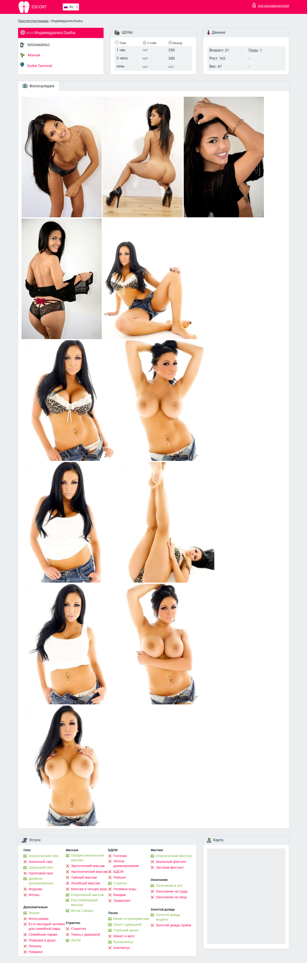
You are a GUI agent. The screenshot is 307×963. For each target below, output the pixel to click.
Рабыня (120, 877)
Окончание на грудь (172, 891)
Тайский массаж (84, 877)
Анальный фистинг (171, 862)
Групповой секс (41, 873)
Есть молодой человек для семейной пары (47, 926)
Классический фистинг (174, 856)
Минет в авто (124, 936)
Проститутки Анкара (33, 21)
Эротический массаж (88, 866)
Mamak (30, 55)
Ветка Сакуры (82, 910)
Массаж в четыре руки (89, 889)
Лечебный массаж (85, 883)
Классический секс (44, 856)
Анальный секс (41, 862)
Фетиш (34, 895)
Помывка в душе (42, 940)
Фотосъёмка (38, 919)
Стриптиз (78, 929)
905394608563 (38, 45)
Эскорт (34, 913)
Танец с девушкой (85, 934)
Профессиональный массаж (87, 857)
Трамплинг (122, 901)
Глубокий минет (126, 930)
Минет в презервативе (131, 919)
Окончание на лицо (171, 897)
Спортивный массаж (87, 895)
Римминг (36, 952)
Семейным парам (43, 934)
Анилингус (122, 948)
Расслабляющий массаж (84, 902)
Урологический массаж (89, 872)
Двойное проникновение (41, 880)
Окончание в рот (169, 885)
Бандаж (120, 895)
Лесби (76, 940)
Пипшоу (35, 946)
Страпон (120, 883)
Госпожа (120, 856)
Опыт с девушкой (128, 924)
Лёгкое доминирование (126, 863)
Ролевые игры (125, 889)
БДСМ (118, 872)
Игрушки (35, 889)
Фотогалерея (38, 85)
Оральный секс (41, 867)
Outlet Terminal (36, 65)
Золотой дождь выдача (168, 917)
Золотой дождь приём (173, 925)
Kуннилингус (124, 942)
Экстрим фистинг (170, 867)
